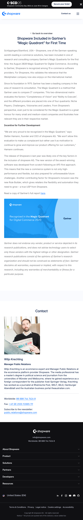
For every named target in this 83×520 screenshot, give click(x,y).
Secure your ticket (62, 4)
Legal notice (41, 507)
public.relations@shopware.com (20, 412)
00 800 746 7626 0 (26, 399)
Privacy (31, 507)
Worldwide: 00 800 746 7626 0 (41, 441)
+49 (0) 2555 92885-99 (21, 404)
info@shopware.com (41, 437)
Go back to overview (41, 33)
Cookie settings (54, 507)
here (43, 193)
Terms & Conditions (17, 507)
